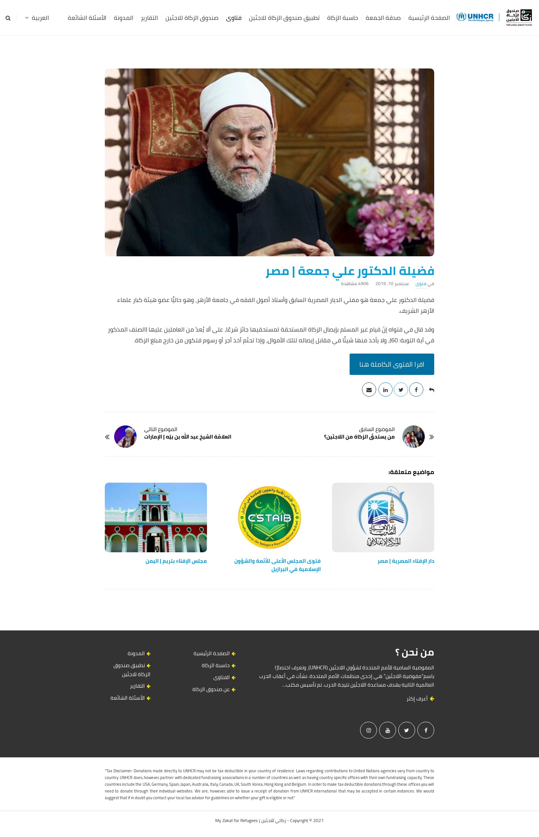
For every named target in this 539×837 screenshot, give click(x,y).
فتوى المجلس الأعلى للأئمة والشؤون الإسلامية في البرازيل (277, 565)
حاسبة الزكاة (342, 17)
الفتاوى (221, 677)
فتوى (420, 283)
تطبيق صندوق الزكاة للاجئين (284, 17)
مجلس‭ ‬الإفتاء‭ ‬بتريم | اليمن (176, 561)
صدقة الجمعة (383, 17)
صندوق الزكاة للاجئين (192, 17)
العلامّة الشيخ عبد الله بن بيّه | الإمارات (187, 437)
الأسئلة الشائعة (87, 17)
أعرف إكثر (420, 698)
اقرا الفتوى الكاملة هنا (391, 364)
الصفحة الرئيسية (429, 17)
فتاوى (233, 17)
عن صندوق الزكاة (211, 689)
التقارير (149, 17)
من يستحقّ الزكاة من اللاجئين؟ (359, 437)
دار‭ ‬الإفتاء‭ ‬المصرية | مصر (406, 561)
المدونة (123, 17)
